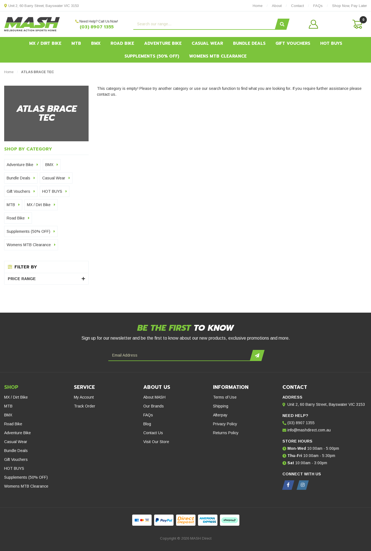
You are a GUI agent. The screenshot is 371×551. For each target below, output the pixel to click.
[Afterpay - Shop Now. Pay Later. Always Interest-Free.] (185, 301)
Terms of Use (225, 397)
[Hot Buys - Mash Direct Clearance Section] (309, 301)
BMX (96, 43)
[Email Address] (179, 355)
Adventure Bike (163, 43)
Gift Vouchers (292, 43)
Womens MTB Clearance (218, 56)
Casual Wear (207, 43)
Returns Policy (226, 433)
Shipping (220, 406)
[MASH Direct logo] (32, 24)
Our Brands (153, 406)
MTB (76, 43)
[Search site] (282, 24)
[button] (325, 24)
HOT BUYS (331, 43)
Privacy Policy (225, 424)
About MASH (154, 397)
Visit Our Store (156, 441)
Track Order (84, 406)
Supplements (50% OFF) (151, 56)
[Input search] (204, 24)
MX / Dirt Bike (45, 43)
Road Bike (122, 43)
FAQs (148, 415)
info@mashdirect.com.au (309, 430)
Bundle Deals (249, 43)
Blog (147, 424)
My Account (84, 397)
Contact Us (153, 433)
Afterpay (220, 415)
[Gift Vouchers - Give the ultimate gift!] (61, 301)
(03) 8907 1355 (97, 27)
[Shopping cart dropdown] (357, 24)
